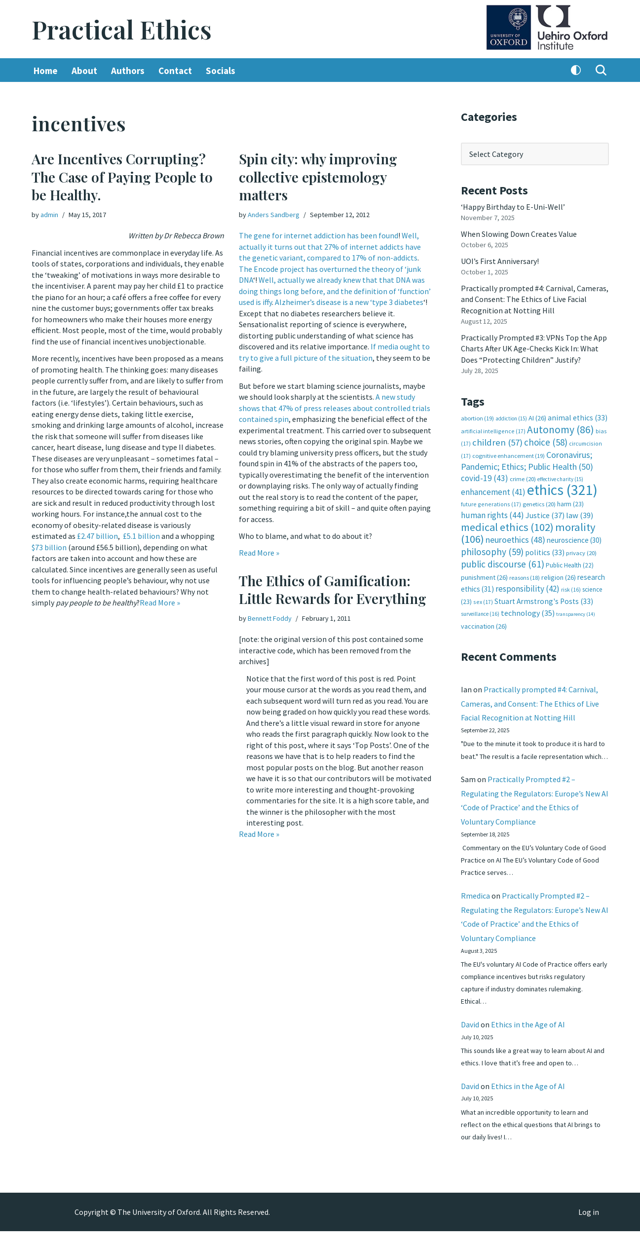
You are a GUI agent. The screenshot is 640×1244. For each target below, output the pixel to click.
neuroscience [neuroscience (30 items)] (574, 539)
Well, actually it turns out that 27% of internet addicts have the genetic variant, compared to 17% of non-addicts (330, 246)
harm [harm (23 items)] (570, 502)
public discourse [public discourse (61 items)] (502, 562)
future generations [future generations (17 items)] (491, 502)
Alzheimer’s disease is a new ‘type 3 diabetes (349, 302)
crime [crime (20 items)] (523, 478)
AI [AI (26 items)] (537, 417)
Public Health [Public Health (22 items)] (570, 564)
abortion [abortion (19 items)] (477, 417)
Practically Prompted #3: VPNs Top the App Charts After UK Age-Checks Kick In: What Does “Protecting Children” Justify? (534, 348)
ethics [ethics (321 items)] (562, 489)
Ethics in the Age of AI (528, 1036)
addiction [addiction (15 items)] (511, 418)
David (470, 1036)
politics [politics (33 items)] (545, 551)
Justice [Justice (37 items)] (545, 514)
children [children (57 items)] (497, 441)
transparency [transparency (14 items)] (575, 612)
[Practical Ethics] (122, 29)
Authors (128, 70)
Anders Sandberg (274, 214)
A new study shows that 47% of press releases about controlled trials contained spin (334, 407)
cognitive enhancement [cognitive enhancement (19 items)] (508, 454)
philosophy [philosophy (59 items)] (492, 550)
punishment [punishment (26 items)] (484, 575)
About (84, 70)
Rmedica (475, 907)
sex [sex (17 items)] (483, 599)
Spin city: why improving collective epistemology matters (318, 177)
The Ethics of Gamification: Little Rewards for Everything (332, 589)
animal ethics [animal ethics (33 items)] (577, 417)
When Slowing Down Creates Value (519, 234)
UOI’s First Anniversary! (500, 260)
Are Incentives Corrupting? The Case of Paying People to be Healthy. (122, 177)
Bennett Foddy (270, 618)
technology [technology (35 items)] (528, 611)
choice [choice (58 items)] (545, 441)
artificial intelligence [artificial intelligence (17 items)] (493, 430)
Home (46, 70)
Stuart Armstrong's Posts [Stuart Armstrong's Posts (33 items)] (543, 599)
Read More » (160, 601)
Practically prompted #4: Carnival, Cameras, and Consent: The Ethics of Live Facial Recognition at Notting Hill (534, 299)
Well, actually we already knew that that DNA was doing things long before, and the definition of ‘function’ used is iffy (335, 291)
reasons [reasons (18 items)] (524, 576)
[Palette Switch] (576, 70)
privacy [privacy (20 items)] (581, 551)
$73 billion (49, 546)
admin (49, 214)
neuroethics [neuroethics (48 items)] (515, 538)
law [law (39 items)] (579, 514)
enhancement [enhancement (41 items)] (493, 491)
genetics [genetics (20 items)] (539, 502)
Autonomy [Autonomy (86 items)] (560, 428)
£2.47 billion (97, 534)
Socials (220, 70)
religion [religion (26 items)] (558, 575)
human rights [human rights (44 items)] (492, 514)
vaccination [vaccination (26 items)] (484, 624)
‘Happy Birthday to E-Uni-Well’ (513, 207)
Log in (588, 1225)
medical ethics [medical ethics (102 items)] (507, 525)
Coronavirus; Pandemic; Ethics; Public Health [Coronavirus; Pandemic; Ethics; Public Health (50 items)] (527, 459)
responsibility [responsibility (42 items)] (527, 587)
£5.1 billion (141, 534)
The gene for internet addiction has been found (318, 235)
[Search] (601, 70)
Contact (175, 70)
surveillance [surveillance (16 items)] (480, 612)
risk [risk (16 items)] (571, 588)
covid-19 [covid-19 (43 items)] (484, 477)
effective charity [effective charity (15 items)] (560, 478)
